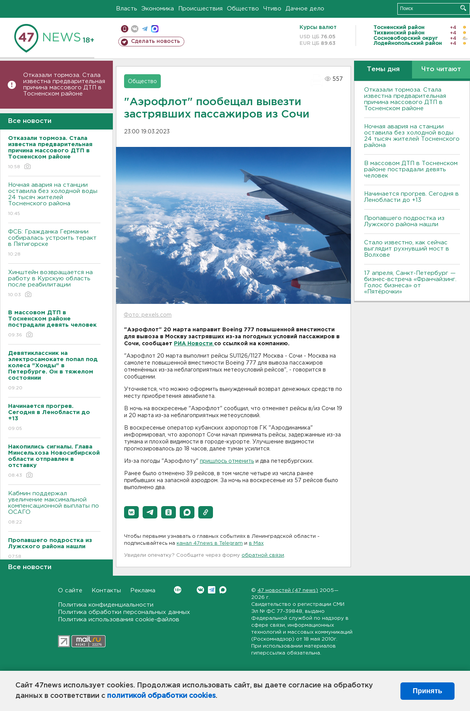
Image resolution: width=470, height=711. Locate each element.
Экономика (157, 8)
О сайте (70, 590)
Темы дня (383, 69)
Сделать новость (155, 41)
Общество (243, 8)
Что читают (441, 69)
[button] (131, 512)
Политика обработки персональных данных (124, 612)
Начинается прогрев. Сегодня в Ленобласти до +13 (411, 197)
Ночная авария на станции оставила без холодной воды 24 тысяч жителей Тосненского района (54, 199)
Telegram (211, 589)
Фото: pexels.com (148, 315)
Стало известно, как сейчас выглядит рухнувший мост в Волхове (406, 248)
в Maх (256, 543)
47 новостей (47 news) (287, 590)
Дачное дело (305, 8)
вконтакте (134, 28)
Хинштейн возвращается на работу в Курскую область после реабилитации (54, 284)
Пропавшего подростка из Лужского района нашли (404, 221)
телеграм (144, 28)
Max (222, 589)
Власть (126, 8)
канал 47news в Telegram (210, 543)
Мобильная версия (124, 28)
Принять (427, 691)
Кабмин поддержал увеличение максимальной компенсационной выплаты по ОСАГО (54, 508)
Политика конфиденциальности (105, 604)
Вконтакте (177, 589)
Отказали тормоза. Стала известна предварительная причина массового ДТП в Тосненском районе (64, 84)
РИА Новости (194, 343)
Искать (463, 8)
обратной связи (263, 555)
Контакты (106, 590)
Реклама (142, 590)
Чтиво (272, 8)
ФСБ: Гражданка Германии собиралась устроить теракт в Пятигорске (54, 243)
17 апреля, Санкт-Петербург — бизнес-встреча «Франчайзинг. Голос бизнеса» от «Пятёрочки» (410, 282)
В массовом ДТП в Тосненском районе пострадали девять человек (411, 169)
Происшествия (200, 8)
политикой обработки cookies (161, 696)
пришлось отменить (227, 461)
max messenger (154, 28)
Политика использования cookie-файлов (118, 619)
